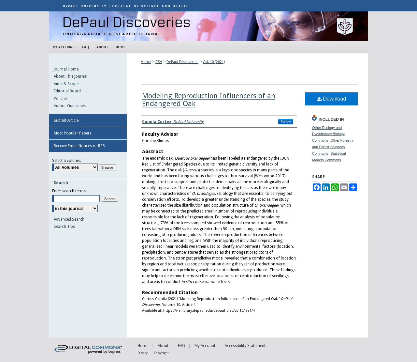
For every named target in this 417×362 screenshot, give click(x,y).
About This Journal (70, 76)
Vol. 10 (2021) (214, 62)
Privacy (142, 353)
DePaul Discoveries (208, 26)
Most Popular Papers (73, 133)
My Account (204, 345)
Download (331, 99)
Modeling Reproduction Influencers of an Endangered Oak (208, 100)
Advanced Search (69, 219)
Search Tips (64, 226)
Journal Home (66, 69)
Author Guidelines (70, 105)
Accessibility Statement (245, 345)
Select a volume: (66, 160)
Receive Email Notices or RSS (79, 146)
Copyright (161, 353)
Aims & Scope (66, 84)
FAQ (181, 345)
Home (146, 62)
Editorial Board (67, 91)
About (163, 345)
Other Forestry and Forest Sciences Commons (332, 146)
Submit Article (66, 120)
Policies (60, 98)
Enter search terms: (69, 191)
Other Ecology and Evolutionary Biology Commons (328, 134)
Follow (285, 121)
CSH (158, 62)
